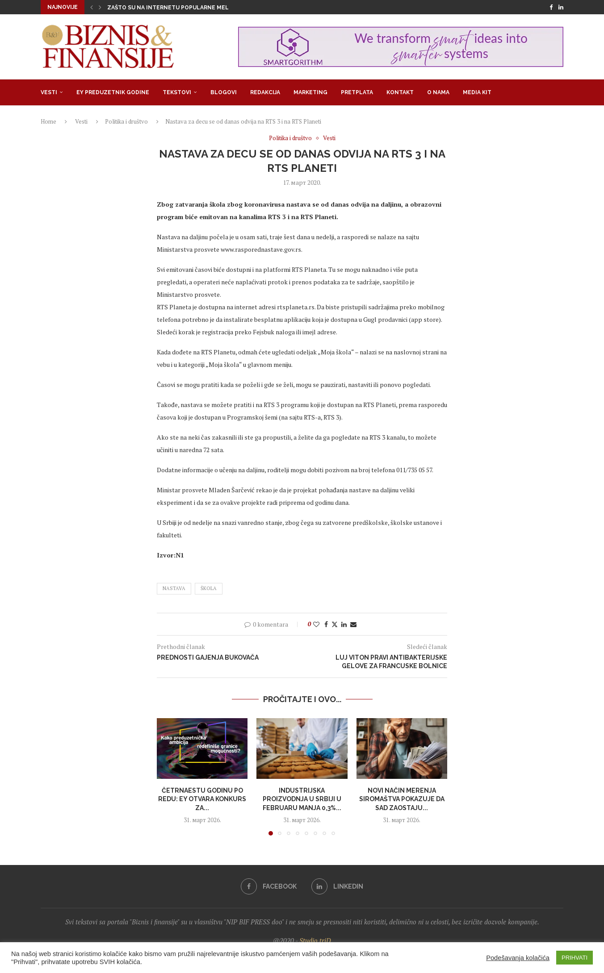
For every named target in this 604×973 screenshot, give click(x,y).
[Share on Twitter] (334, 624)
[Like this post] (316, 624)
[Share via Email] (353, 624)
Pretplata (357, 92)
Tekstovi (177, 92)
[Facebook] (551, 7)
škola (209, 588)
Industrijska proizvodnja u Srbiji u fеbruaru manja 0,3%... (302, 799)
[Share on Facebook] (326, 624)
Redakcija (265, 92)
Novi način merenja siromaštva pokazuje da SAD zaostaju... (402, 799)
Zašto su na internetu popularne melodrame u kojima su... (200, 7)
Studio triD (315, 940)
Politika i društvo (126, 121)
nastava (174, 588)
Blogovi (223, 92)
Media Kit (477, 92)
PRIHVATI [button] (574, 957)
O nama (438, 92)
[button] (91, 7)
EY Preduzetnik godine (112, 92)
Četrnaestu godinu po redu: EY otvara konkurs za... (202, 799)
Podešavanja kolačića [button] (517, 957)
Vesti (49, 92)
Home (48, 121)
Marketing (310, 92)
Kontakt (400, 92)
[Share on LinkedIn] (344, 624)
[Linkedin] (560, 7)
